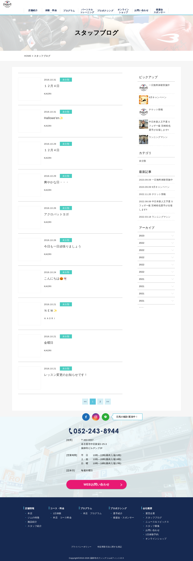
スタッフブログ (154, 517)
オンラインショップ (123, 10)
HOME (27, 56)
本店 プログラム (92, 513)
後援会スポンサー (159, 10)
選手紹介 (117, 513)
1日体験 (57, 513)
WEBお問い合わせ (96, 484)
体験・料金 (51, 10)
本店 (30, 513)
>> (107, 401)
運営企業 (150, 513)
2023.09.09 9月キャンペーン (154, 187)
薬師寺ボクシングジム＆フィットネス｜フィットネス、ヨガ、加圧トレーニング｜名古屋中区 (11, 7)
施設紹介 (32, 521)
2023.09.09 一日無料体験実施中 (156, 179)
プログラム (69, 10)
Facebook (86, 417)
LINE (105, 417)
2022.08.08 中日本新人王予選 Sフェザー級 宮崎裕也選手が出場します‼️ (156, 205)
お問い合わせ (141, 10)
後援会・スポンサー (123, 517)
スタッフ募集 (153, 526)
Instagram (96, 417)
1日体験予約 (152, 534)
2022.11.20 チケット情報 (152, 194)
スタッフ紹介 (35, 526)
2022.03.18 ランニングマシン (155, 216)
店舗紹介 (33, 10)
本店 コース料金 (62, 517)
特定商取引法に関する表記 (110, 547)
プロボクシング (105, 10)
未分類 (142, 161)
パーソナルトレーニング (87, 10)
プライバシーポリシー (81, 547)
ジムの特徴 (33, 517)
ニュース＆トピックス (157, 521)
